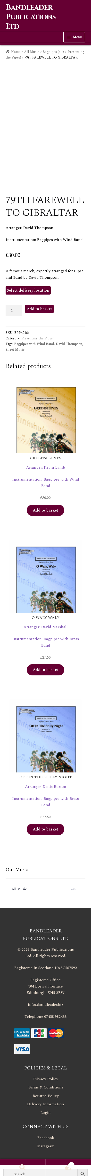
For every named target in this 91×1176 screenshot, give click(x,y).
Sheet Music (15, 349)
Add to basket (39, 309)
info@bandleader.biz (45, 1005)
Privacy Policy (45, 1079)
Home (15, 51)
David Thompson (69, 343)
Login (45, 1113)
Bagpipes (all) (53, 51)
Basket (60, 1164)
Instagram (45, 1146)
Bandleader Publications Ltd (31, 17)
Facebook (45, 1138)
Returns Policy (46, 1096)
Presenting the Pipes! (37, 338)
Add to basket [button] (45, 510)
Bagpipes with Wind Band (34, 343)
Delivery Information (45, 1104)
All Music (31, 51)
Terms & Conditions (45, 1087)
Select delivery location (28, 290)
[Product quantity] (14, 310)
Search (23, 1167)
